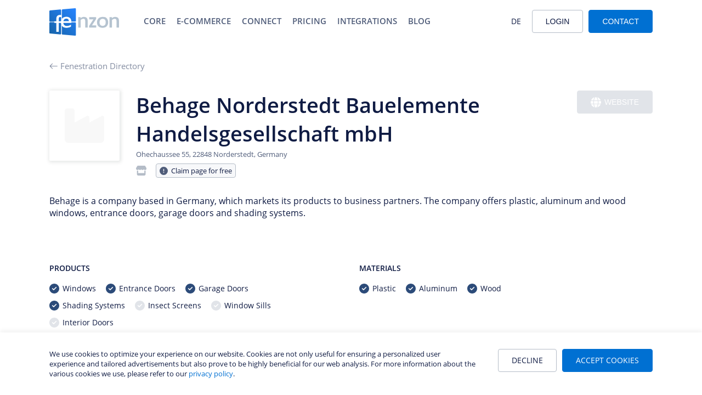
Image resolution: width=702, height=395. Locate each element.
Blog (419, 20)
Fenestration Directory (97, 65)
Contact (620, 21)
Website (615, 102)
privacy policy (211, 374)
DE (516, 21)
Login (558, 21)
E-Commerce (204, 20)
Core (155, 20)
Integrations (367, 20)
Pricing (309, 20)
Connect (261, 20)
